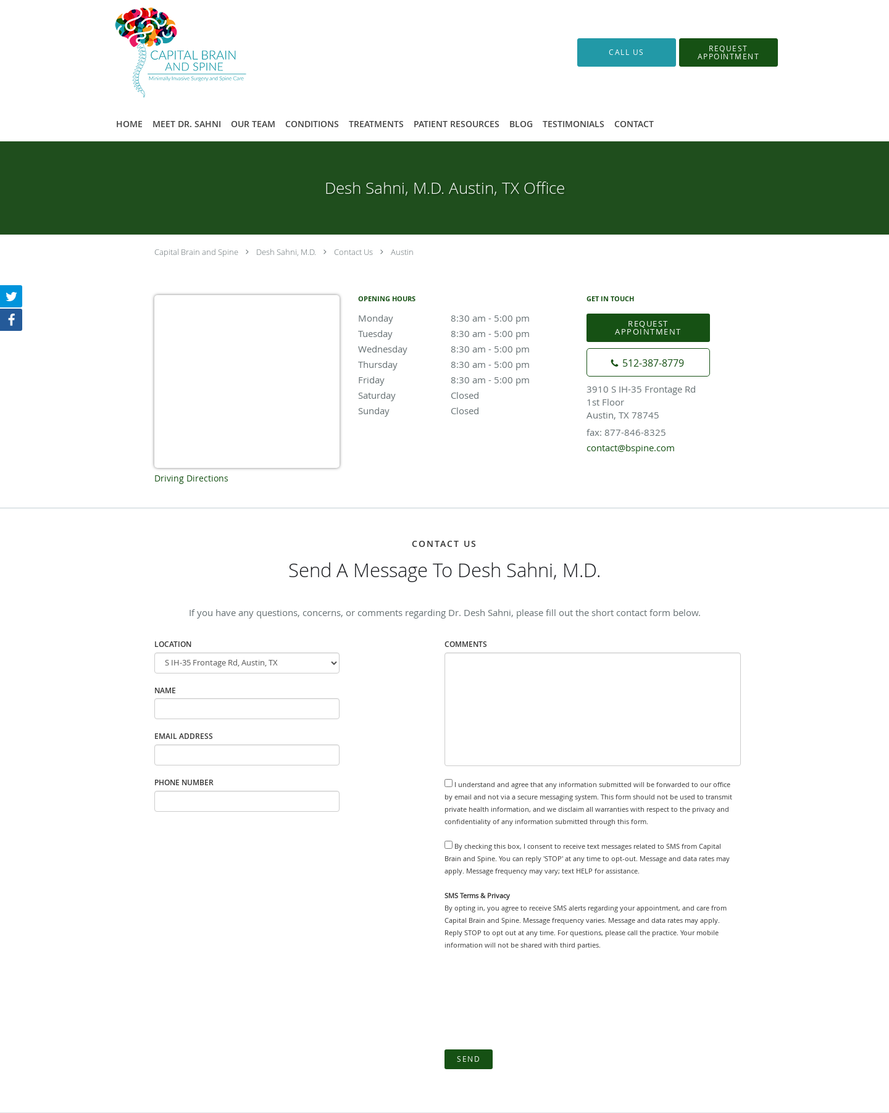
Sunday (466, 410)
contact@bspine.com (630, 447)
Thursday (466, 364)
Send (468, 1059)
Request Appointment (648, 327)
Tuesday (466, 333)
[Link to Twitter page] (11, 296)
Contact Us (353, 251)
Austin (402, 251)
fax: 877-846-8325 (626, 432)
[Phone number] (648, 362)
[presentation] (538, 1000)
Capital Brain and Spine (196, 251)
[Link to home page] (162, 52)
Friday (466, 379)
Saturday (466, 395)
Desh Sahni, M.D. (286, 251)
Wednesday (466, 349)
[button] (728, 52)
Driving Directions (191, 478)
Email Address (183, 736)
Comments (465, 644)
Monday (466, 318)
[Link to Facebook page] (11, 320)
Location (172, 644)
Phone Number (184, 782)
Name (165, 690)
